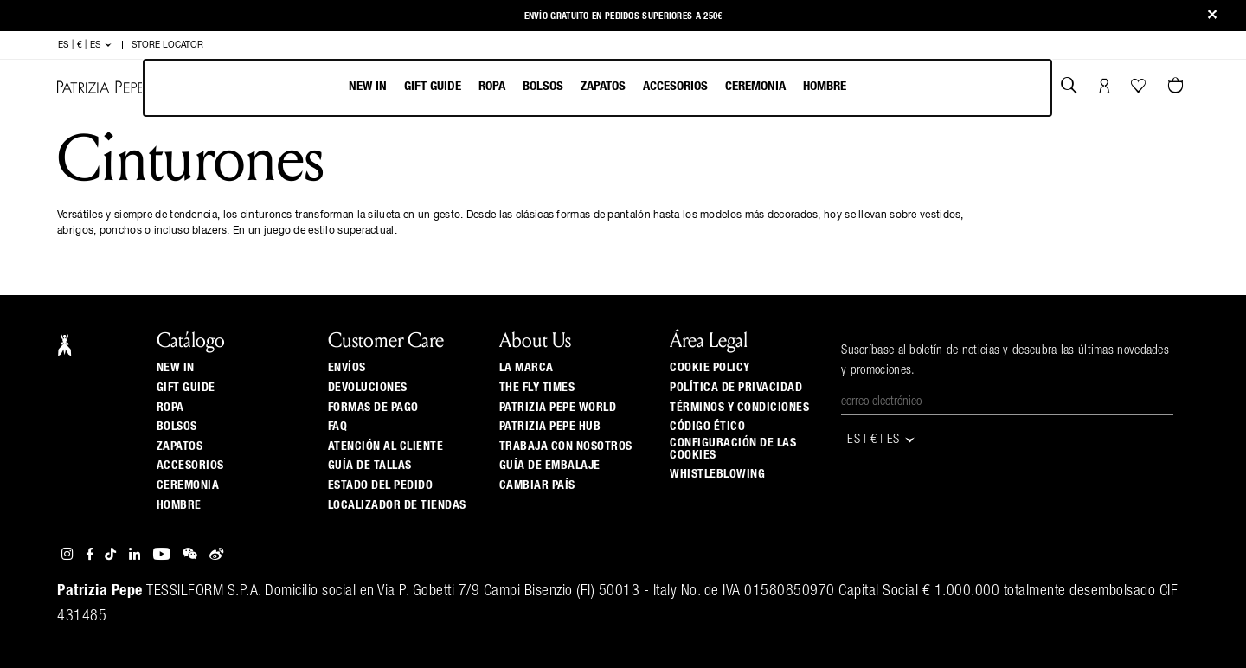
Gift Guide (186, 388)
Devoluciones (368, 388)
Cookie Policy (710, 368)
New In (368, 86)
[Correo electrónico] (1007, 402)
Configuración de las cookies (733, 449)
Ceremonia (755, 86)
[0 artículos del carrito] (1177, 87)
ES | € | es (85, 45)
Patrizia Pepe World (558, 407)
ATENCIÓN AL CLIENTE (386, 446)
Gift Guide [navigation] (432, 86)
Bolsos (543, 86)
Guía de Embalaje (550, 465)
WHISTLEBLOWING (717, 474)
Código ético (707, 427)
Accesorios (675, 86)
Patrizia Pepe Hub (550, 427)
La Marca (526, 368)
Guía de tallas (370, 465)
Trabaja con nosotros (566, 446)
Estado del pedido (381, 485)
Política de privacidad (736, 388)
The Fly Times (537, 388)
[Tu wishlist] (1140, 90)
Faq (338, 427)
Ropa (491, 86)
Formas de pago (373, 407)
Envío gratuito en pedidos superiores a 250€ (623, 16)
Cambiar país (537, 485)
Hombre (824, 86)
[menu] (597, 88)
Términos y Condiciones (739, 407)
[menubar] (597, 88)
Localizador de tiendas (397, 505)
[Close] (1212, 16)
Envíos (347, 368)
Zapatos (603, 86)
